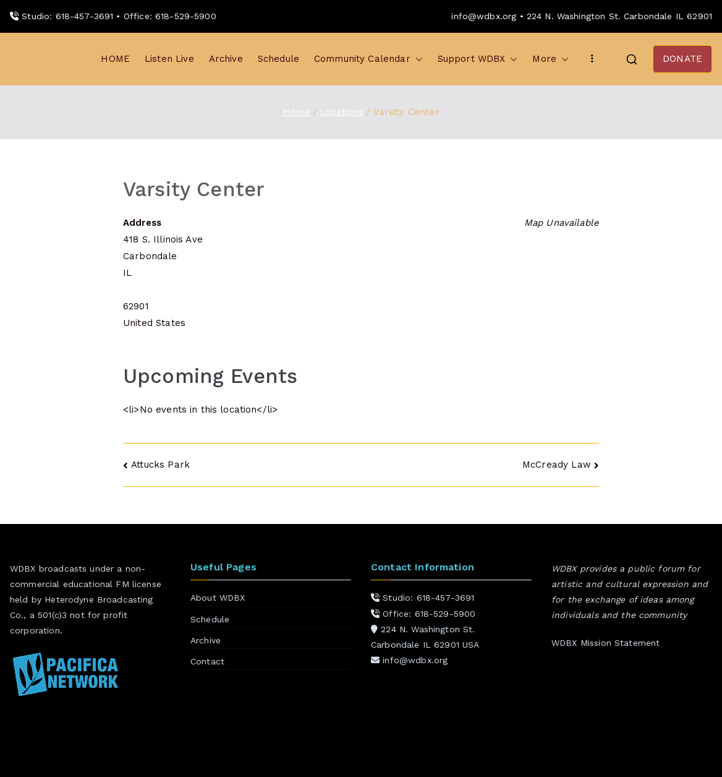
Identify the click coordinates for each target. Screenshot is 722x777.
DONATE (682, 58)
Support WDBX (478, 59)
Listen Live (169, 58)
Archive (226, 58)
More (550, 59)
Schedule (278, 58)
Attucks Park (160, 464)
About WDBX (217, 598)
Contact (207, 661)
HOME (115, 58)
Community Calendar (368, 59)
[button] (416, 59)
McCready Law (556, 464)
